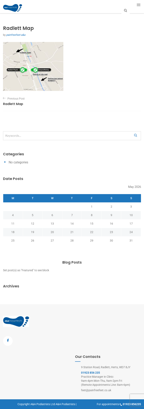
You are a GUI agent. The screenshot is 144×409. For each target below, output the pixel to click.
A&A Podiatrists (65, 404)
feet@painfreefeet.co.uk (96, 390)
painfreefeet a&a (15, 34)
